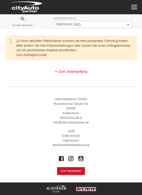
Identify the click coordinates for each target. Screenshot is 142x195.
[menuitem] (22, 22)
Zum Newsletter (70, 171)
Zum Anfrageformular (31, 55)
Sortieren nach (65, 18)
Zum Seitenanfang (73, 72)
